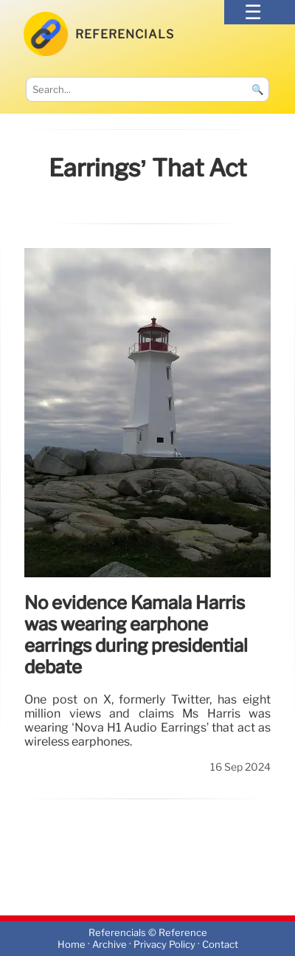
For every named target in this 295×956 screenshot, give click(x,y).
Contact (220, 944)
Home (72, 944)
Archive (109, 944)
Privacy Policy (164, 944)
